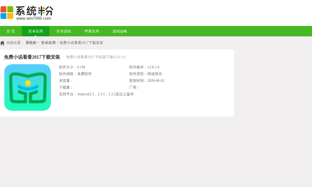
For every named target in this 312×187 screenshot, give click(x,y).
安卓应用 (35, 31)
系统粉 (30, 43)
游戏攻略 (120, 31)
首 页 (10, 31)
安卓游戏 (63, 31)
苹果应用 (91, 31)
